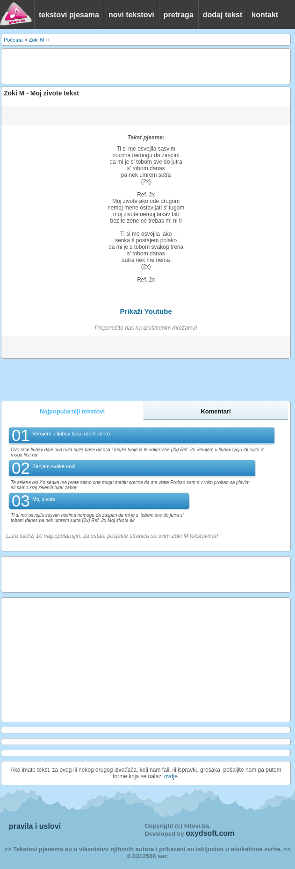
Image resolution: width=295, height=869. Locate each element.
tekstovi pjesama (69, 15)
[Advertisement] (113, 65)
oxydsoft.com (210, 833)
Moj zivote (44, 499)
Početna (13, 40)
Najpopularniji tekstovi (72, 411)
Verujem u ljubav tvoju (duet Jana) (71, 433)
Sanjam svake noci (53, 466)
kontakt (265, 15)
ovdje (171, 776)
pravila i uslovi (35, 826)
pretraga (179, 15)
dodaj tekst (222, 15)
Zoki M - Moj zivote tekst (41, 93)
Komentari (215, 411)
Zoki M (36, 40)
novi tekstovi (131, 15)
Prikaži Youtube (146, 311)
